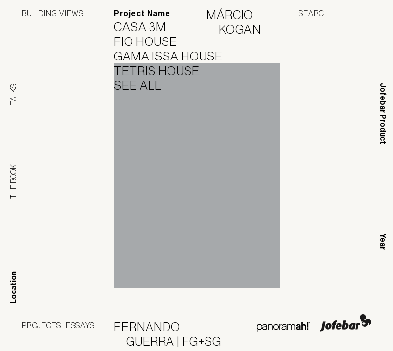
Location (13, 287)
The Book (13, 181)
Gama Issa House (174, 56)
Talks (13, 94)
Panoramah (283, 327)
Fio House (151, 41)
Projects (41, 325)
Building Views (53, 13)
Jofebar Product (383, 113)
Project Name (142, 13)
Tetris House (163, 71)
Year (383, 242)
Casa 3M (146, 27)
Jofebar (345, 323)
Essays (80, 325)
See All (144, 85)
